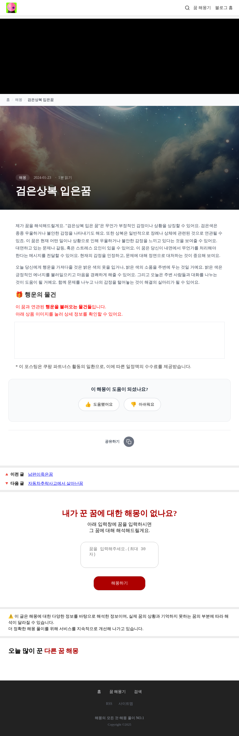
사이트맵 (125, 704)
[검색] (187, 8)
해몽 (18, 100)
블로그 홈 (224, 7)
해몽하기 (119, 583)
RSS (109, 704)
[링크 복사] (129, 442)
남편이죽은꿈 (40, 474)
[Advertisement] (119, 55)
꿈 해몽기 (202, 7)
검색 (138, 691)
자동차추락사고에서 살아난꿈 (55, 483)
